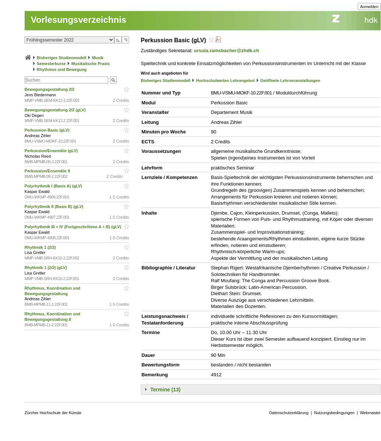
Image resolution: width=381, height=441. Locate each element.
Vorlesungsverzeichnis (79, 20)
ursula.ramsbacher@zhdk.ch (226, 50)
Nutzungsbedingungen (334, 412)
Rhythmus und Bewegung (62, 69)
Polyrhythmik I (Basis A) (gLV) (54, 186)
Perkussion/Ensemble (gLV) (52, 150)
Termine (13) (165, 389)
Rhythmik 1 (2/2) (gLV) (46, 267)
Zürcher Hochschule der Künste (53, 412)
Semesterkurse (51, 63)
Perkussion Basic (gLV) (48, 130)
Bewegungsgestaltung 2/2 (50, 89)
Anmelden (369, 6)
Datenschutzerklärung (289, 412)
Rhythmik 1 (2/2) (41, 247)
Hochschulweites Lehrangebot (225, 80)
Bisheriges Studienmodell (61, 57)
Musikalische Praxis (90, 63)
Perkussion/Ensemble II (48, 171)
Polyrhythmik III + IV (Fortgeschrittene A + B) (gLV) (73, 227)
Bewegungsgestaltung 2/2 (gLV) (56, 110)
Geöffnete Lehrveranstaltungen (290, 80)
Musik (97, 57)
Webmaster (370, 412)
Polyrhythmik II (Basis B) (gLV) (55, 206)
